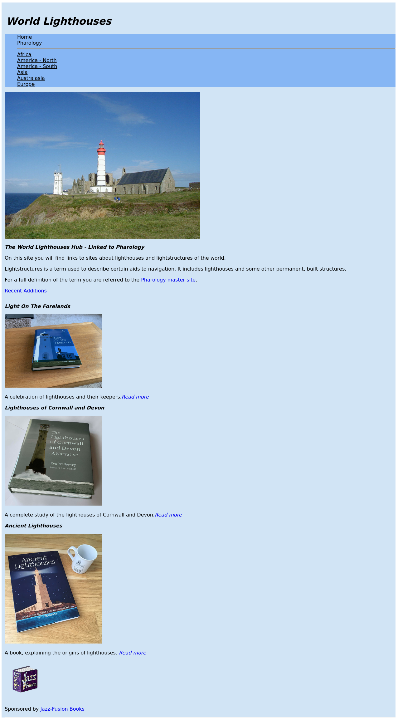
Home (24, 37)
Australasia (31, 78)
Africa (24, 54)
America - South (37, 66)
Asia (22, 72)
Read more (135, 397)
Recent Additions (26, 291)
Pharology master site (168, 280)
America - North (37, 60)
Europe (26, 84)
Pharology (29, 43)
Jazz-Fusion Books (62, 709)
